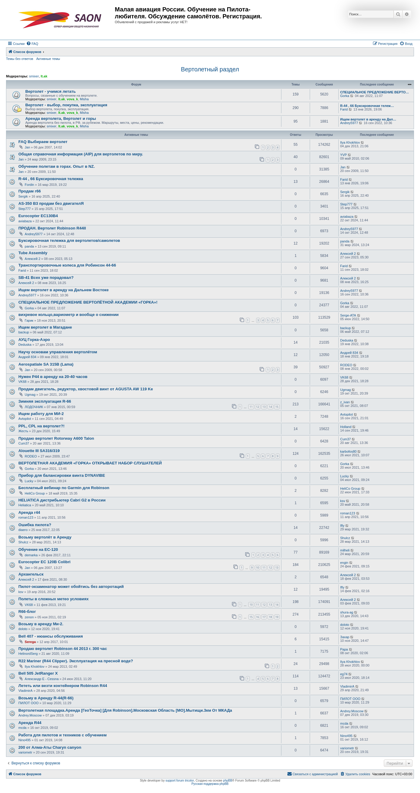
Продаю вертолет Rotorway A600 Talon (56, 438)
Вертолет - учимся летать (50, 91)
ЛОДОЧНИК (34, 407)
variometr (25, 752)
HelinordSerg (28, 653)
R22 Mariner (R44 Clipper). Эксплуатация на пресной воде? (75, 661)
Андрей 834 (27, 357)
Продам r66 (29, 191)
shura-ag (346, 612)
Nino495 (24, 740)
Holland (345, 427)
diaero (23, 530)
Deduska (24, 344)
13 (263, 407)
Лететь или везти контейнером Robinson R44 (62, 685)
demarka (31, 555)
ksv (342, 501)
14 (270, 407)
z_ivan (345, 402)
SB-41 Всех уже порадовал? (46, 277)
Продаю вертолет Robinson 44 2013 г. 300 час (62, 648)
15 (276, 407)
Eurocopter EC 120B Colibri (44, 562)
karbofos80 (348, 451)
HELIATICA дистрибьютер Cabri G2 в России (61, 500)
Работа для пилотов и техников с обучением (62, 735)
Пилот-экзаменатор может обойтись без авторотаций (71, 586)
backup (23, 332)
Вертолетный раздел (210, 69)
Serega (30, 642)
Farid (344, 109)
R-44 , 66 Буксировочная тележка (50, 178)
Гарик (29, 320)
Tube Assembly (32, 253)
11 (250, 407)
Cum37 (23, 443)
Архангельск (30, 574)
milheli (344, 550)
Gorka (344, 96)
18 (270, 617)
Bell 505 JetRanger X (38, 673)
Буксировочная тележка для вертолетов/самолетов (69, 240)
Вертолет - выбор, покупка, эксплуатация (66, 105)
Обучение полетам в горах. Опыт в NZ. (56, 166)
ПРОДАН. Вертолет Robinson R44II (52, 228)
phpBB (227, 780)
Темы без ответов (19, 59)
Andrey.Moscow (30, 715)
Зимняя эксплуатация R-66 (44, 401)
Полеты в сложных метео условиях (53, 599)
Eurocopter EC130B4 (38, 216)
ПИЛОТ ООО (28, 703)
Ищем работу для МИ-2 (41, 413)
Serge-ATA (348, 315)
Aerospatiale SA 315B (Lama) (46, 364)
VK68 (22, 381)
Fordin (29, 184)
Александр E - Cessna (42, 679)
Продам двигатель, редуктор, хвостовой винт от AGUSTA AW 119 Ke (85, 389)
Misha (84, 99)
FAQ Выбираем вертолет (42, 141)
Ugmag (30, 394)
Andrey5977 (349, 123)
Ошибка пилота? (34, 525)
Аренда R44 (29, 722)
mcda (22, 727)
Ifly (342, 525)
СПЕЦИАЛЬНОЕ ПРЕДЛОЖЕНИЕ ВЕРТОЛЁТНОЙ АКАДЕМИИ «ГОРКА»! (88, 302)
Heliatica (24, 505)
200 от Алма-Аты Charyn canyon (49, 747)
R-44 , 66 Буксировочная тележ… (367, 106)
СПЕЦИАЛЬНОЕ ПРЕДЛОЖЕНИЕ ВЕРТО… (374, 92)
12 (257, 407)
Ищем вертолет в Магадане (45, 327)
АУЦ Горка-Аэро (34, 339)
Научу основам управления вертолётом (57, 352)
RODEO (346, 365)
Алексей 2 (32, 259)
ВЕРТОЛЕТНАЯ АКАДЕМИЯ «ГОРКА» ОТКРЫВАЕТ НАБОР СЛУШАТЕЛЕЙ (90, 463)
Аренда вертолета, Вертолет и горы (60, 118)
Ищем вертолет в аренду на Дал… (368, 119)
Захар (344, 637)
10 (257, 568)
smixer (34, 76)
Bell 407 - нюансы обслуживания (50, 636)
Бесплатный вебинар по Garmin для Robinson (63, 487)
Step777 (24, 209)
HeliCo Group (35, 493)
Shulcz (23, 542)
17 (263, 617)
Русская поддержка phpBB (209, 783)
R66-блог (27, 611)
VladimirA (25, 690)
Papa (344, 649)
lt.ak (44, 76)
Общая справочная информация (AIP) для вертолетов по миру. (80, 154)
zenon (29, 617)
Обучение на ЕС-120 (38, 549)
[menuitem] (32, 43)
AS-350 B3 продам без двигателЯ (51, 203)
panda (29, 246)
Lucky (29, 481)
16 (257, 617)
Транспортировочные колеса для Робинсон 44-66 (67, 265)
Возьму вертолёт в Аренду (44, 537)
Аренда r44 (29, 512)
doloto (22, 629)
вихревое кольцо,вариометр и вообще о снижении (68, 314)
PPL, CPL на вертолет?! (41, 426)
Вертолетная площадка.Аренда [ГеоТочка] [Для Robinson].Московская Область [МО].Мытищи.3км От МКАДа (125, 710)
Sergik (23, 196)
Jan (27, 147)
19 (276, 617)
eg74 (343, 674)
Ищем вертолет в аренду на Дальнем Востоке (63, 290)
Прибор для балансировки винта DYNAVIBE (61, 475)
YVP (343, 155)
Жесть (23, 431)
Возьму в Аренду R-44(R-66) (46, 698)
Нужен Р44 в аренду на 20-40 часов (52, 376)
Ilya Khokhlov (350, 142)
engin (344, 562)
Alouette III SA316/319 (39, 450)
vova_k (72, 99)
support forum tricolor (179, 780)
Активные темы (48, 59)
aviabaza (25, 221)
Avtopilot (24, 418)
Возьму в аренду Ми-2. (40, 624)
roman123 (25, 517)
